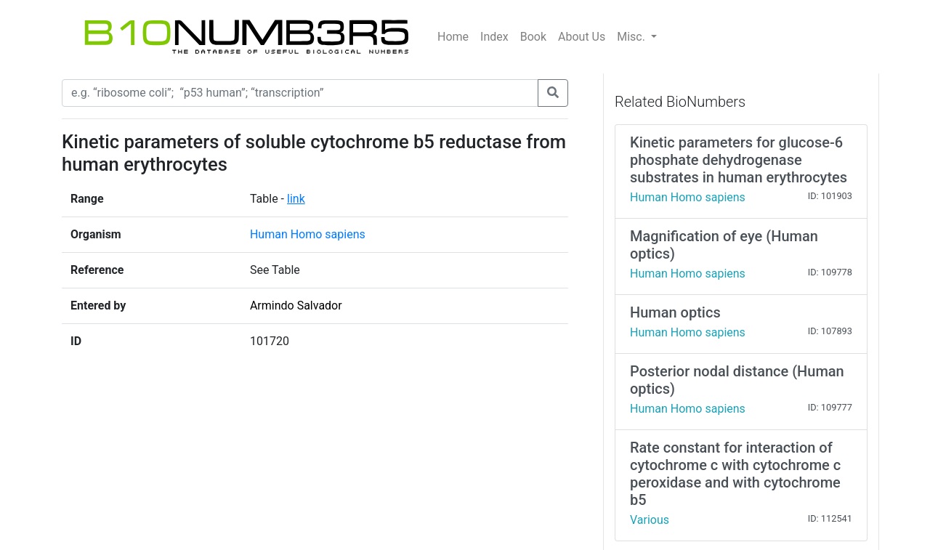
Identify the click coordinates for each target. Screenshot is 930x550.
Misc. (632, 37)
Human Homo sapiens (307, 234)
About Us (581, 37)
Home (453, 37)
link (296, 199)
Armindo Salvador (296, 305)
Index (494, 37)
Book (533, 37)
